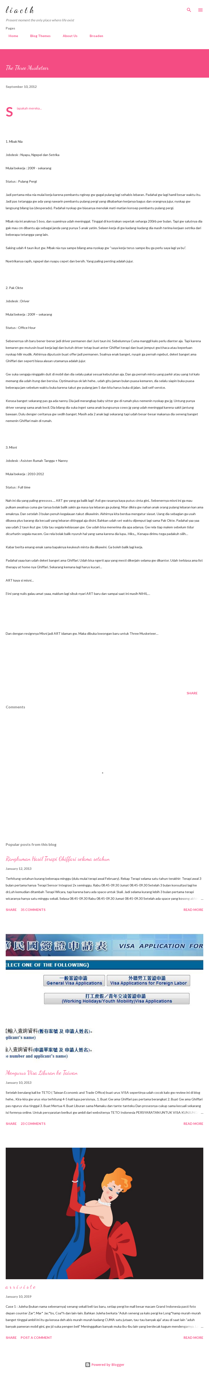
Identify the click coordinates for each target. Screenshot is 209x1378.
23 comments (33, 1124)
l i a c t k (20, 10)
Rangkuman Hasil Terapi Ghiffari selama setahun (58, 858)
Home (10, 36)
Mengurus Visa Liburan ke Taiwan (42, 1072)
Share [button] (192, 693)
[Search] (189, 8)
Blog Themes (37, 36)
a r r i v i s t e (20, 1286)
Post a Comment (36, 1337)
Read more (193, 910)
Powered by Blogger (104, 1364)
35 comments (33, 910)
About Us (67, 36)
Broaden (93, 36)
